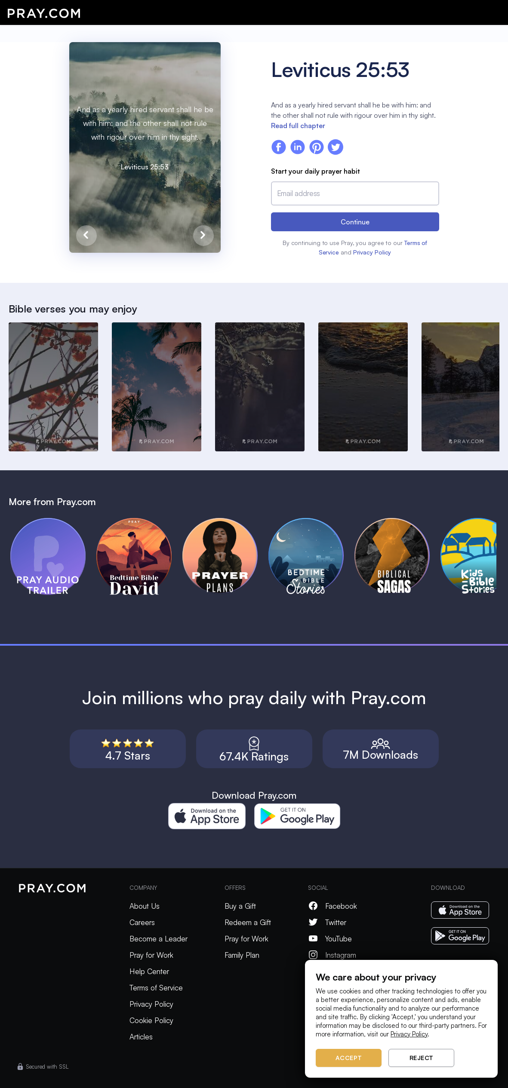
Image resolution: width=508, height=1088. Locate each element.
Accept (349, 1057)
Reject (421, 1057)
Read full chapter (298, 125)
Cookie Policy (151, 1020)
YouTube (330, 938)
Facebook (332, 905)
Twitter (327, 922)
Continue (355, 222)
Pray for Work (151, 954)
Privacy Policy (372, 252)
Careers (142, 922)
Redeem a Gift (248, 922)
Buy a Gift (240, 905)
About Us (144, 905)
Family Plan (242, 954)
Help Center (149, 971)
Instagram (332, 954)
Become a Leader (158, 938)
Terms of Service (156, 987)
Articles (141, 1036)
